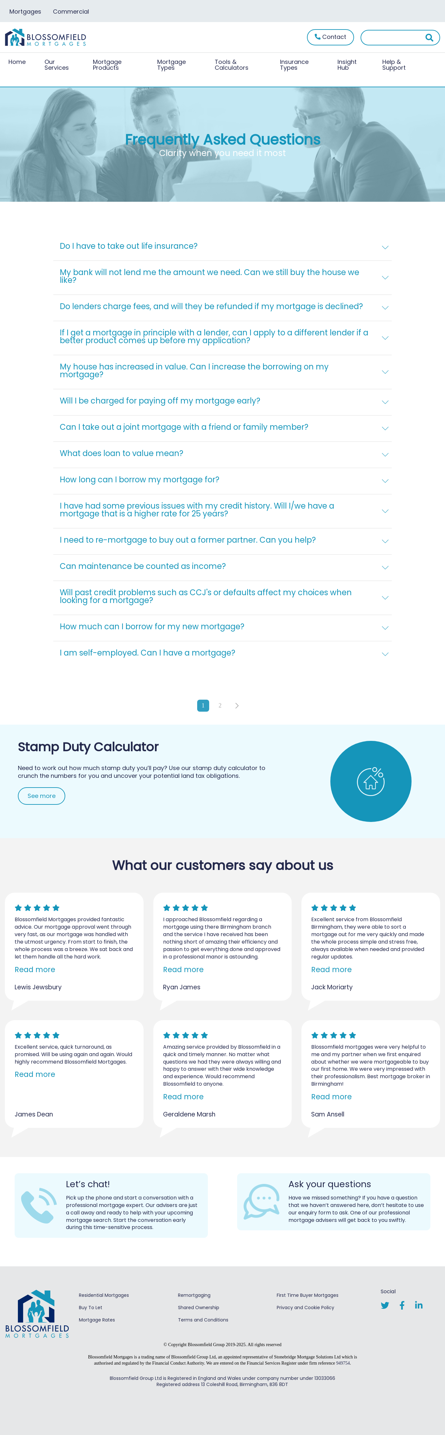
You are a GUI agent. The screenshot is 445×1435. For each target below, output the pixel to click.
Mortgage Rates (97, 1318)
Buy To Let (90, 1306)
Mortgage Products (107, 65)
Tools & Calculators (231, 65)
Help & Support (394, 65)
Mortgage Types (171, 65)
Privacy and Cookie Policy (305, 1306)
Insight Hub (347, 65)
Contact (330, 37)
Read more (35, 973)
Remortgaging (194, 1293)
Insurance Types (294, 65)
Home (17, 62)
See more (42, 800)
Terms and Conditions (203, 1318)
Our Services (56, 65)
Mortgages (27, 11)
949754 (343, 1361)
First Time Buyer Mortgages (307, 1293)
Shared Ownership (198, 1306)
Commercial (80, 11)
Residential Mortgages (104, 1293)
